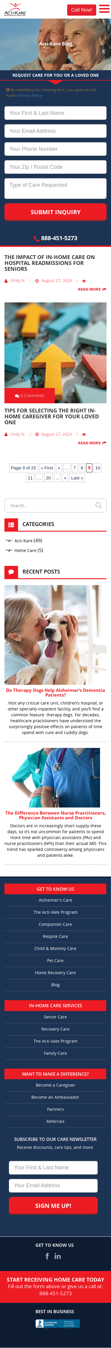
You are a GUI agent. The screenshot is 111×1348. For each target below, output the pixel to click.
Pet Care (55, 960)
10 (97, 467)
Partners (55, 1109)
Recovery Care (55, 1029)
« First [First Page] (47, 467)
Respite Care (55, 936)
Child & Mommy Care (55, 948)
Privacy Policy (30, 95)
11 (30, 477)
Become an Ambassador (55, 1097)
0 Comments (29, 395)
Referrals (55, 1121)
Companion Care (55, 924)
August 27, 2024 (53, 280)
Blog (55, 984)
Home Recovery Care (55, 972)
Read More (89, 289)
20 (48, 477)
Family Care (55, 1053)
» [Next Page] (65, 477)
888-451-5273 (55, 238)
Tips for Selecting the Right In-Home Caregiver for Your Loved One (51, 416)
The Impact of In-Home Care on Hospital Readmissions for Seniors (49, 262)
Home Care (25, 550)
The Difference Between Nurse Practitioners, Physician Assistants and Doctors (55, 815)
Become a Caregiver (55, 1085)
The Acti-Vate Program (55, 912)
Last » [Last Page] (77, 477)
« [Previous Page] (59, 467)
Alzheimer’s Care (55, 900)
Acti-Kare (24, 540)
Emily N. (14, 280)
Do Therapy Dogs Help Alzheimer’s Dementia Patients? (55, 692)
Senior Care (55, 1017)
